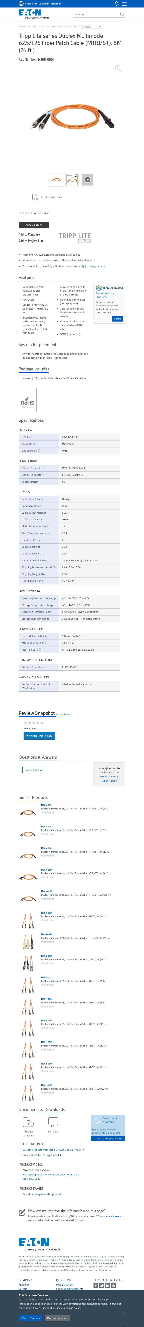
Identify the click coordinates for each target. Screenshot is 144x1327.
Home (22, 26)
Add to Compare (29, 234)
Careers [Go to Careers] (23, 1288)
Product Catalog (38, 26)
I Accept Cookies (30, 1318)
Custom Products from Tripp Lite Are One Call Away (51, 1149)
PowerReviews (65, 714)
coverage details (95, 266)
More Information (57, 1318)
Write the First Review (39, 735)
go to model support (110, 1138)
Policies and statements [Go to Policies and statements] (69, 1288)
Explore (117, 318)
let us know (112, 1216)
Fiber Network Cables (65, 26)
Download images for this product (41, 1194)
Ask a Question (34, 770)
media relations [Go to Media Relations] (64, 1285)
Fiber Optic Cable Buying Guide (39, 1155)
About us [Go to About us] (24, 1285)
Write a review (41, 212)
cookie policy (73, 1308)
